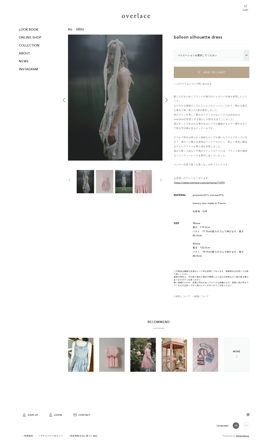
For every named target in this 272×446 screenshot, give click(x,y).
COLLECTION (29, 45)
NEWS (24, 61)
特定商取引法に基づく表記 (83, 436)
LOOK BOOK (28, 30)
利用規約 (28, 436)
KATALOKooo (242, 436)
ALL (70, 29)
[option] (115, 102)
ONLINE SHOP (30, 37)
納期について (201, 296)
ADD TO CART (211, 72)
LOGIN (55, 415)
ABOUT (24, 53)
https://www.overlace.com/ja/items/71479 (199, 182)
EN (246, 425)
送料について (182, 296)
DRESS (80, 29)
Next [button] (166, 100)
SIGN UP (30, 415)
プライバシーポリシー (51, 436)
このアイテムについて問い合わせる (193, 84)
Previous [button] (64, 100)
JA (235, 425)
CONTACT (81, 415)
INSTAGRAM (28, 69)
